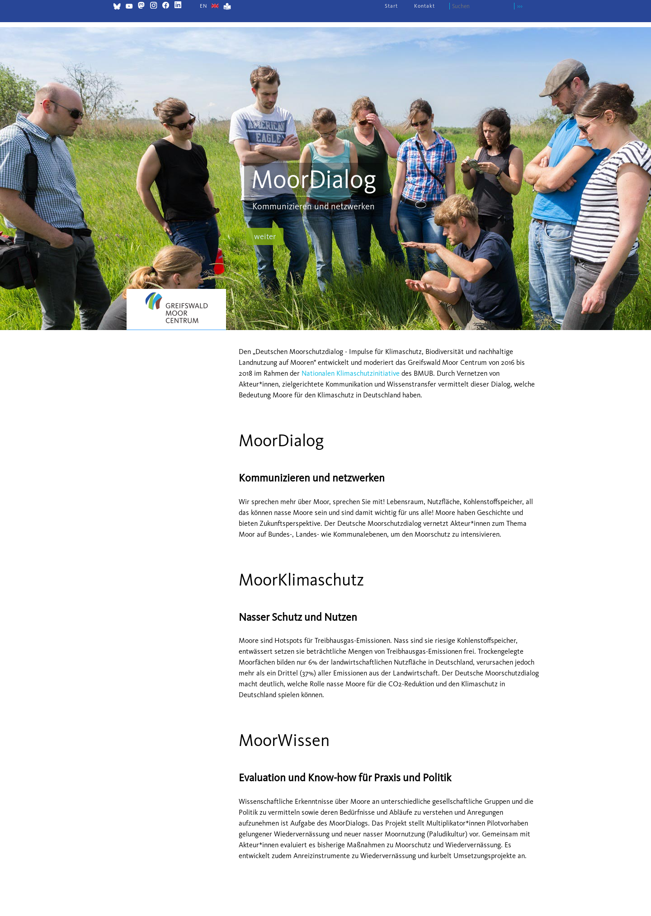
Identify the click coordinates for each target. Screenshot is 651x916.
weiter (265, 236)
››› (520, 6)
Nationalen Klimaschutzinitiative (351, 373)
